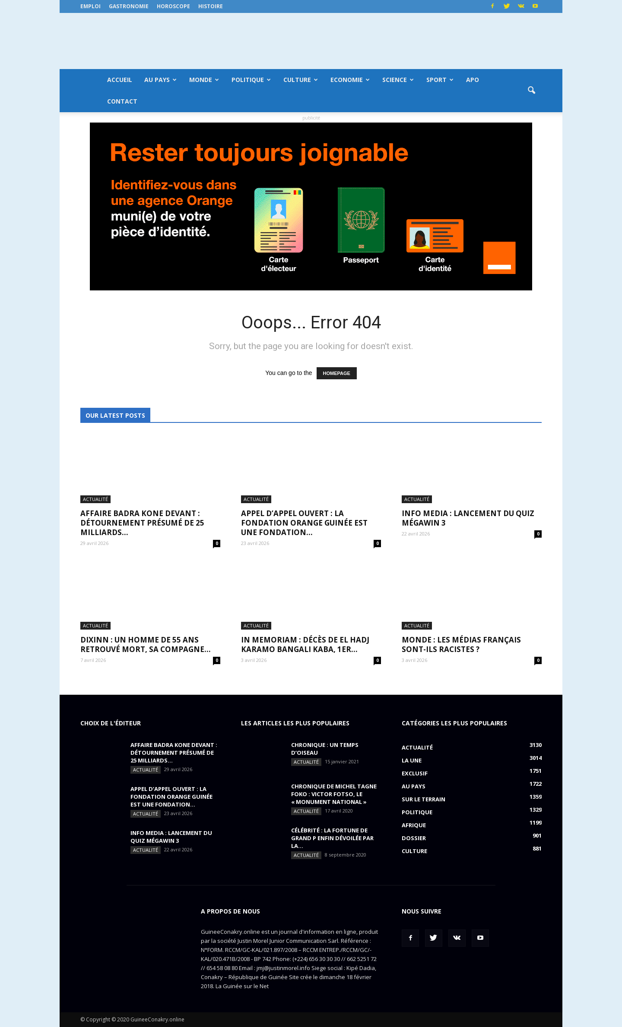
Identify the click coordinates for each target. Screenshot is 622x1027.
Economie (350, 80)
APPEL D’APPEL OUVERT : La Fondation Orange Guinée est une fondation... (304, 522)
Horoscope (173, 6)
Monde (204, 80)
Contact (122, 101)
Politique (251, 80)
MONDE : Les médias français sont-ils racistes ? (461, 644)
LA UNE (412, 760)
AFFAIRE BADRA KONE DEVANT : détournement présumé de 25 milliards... (142, 522)
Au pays (160, 80)
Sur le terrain (423, 799)
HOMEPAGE (336, 373)
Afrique (414, 825)
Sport (440, 80)
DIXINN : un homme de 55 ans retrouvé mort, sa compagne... (145, 644)
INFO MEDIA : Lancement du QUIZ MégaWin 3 (468, 518)
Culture (300, 80)
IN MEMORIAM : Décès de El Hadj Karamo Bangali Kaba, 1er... (305, 644)
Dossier (414, 838)
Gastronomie (129, 6)
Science (398, 80)
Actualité (95, 499)
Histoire (210, 6)
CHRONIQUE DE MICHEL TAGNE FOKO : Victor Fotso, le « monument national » (334, 794)
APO (472, 80)
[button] (531, 90)
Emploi (90, 6)
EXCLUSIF (415, 773)
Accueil (119, 80)
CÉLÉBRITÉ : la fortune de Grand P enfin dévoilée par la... (332, 838)
